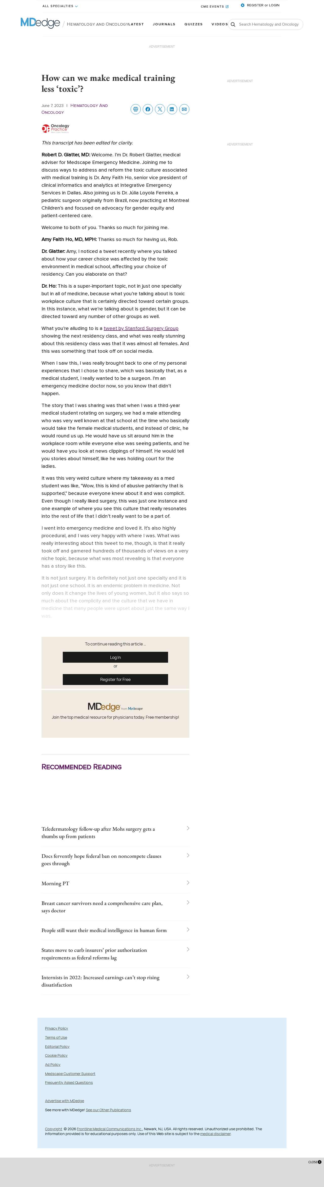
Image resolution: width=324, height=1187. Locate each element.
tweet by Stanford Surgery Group (141, 328)
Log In (115, 657)
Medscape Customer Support (70, 1104)
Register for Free (115, 679)
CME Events (212, 6)
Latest (136, 24)
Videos (220, 24)
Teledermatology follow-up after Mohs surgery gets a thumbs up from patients (102, 833)
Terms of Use (56, 1068)
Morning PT (58, 888)
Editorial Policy (57, 1077)
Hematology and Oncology (97, 24)
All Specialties (58, 6)
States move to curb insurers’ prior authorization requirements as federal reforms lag (101, 977)
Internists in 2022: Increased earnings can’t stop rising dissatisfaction (104, 1010)
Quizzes (194, 24)
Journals (164, 24)
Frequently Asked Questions (69, 1113)
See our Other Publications (108, 1141)
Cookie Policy (56, 1086)
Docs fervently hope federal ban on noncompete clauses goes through (104, 863)
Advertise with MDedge (64, 1131)
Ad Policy (52, 1095)
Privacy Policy (56, 1059)
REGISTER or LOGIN (262, 5)
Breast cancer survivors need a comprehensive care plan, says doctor (100, 913)
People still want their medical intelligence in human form (100, 943)
